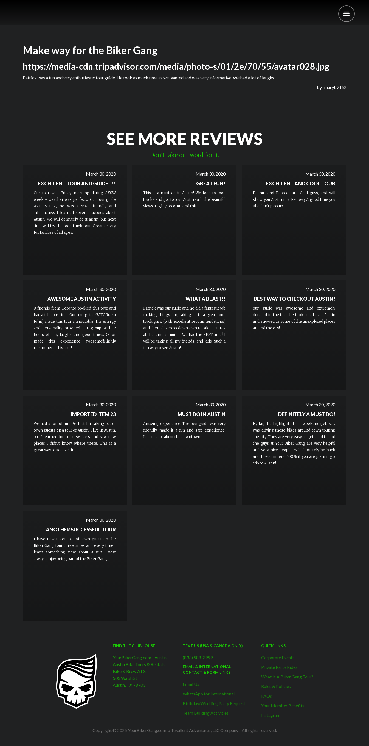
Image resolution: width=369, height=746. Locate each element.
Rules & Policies (276, 686)
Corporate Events (277, 657)
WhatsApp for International (209, 693)
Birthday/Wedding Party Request (214, 703)
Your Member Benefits (282, 705)
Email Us (191, 684)
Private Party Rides (279, 667)
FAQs (266, 695)
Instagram (270, 715)
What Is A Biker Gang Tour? (287, 676)
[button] (346, 13)
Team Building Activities (206, 713)
